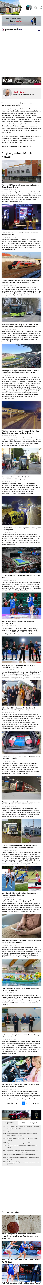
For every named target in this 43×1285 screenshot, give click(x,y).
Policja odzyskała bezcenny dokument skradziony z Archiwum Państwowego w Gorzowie (20, 1236)
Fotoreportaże (10, 1212)
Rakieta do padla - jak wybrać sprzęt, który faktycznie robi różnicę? (22, 1146)
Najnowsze (9, 1123)
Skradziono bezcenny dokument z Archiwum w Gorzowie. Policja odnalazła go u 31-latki (22, 1134)
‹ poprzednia (9, 1103)
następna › (36, 1103)
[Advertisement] (21, 55)
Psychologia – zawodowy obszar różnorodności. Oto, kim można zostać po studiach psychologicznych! (22, 1151)
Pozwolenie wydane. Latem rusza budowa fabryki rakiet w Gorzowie (22, 1139)
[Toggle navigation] (39, 30)
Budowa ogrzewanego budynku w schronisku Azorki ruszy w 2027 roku (23, 1158)
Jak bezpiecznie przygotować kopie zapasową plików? (21, 1154)
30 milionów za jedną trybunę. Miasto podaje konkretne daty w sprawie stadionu (23, 1163)
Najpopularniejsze (29, 1123)
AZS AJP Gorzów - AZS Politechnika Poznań (21, 1283)
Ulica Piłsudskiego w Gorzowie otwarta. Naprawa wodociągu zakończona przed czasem (23, 1127)
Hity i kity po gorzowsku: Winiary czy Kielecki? (19, 1131)
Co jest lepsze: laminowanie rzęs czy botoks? (19, 1143)
